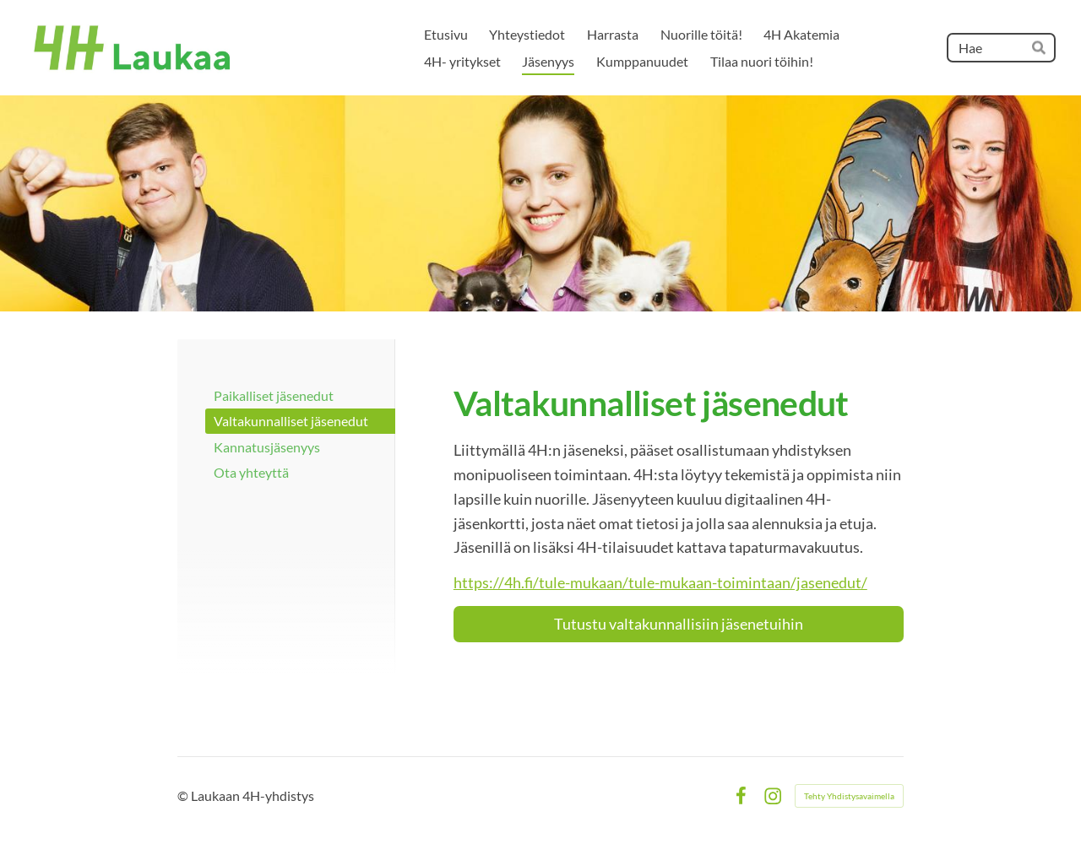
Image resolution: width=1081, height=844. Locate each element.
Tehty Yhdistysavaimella (849, 796)
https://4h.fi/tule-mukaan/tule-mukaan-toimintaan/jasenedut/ (660, 582)
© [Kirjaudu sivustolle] (184, 795)
